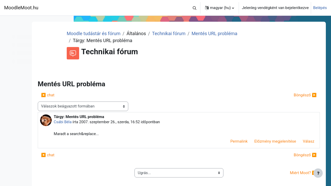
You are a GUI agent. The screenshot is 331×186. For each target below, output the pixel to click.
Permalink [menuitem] (231, 141)
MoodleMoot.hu (21, 8)
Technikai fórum (209, 33)
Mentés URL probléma (255, 33)
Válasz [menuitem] (301, 141)
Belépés (320, 7)
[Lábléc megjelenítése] (318, 173)
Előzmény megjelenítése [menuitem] (268, 141)
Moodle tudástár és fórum (134, 33)
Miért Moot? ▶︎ (296, 173)
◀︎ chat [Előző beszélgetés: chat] (94, 95)
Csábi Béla (109, 122)
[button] (194, 8)
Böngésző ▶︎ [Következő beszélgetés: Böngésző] (297, 95)
